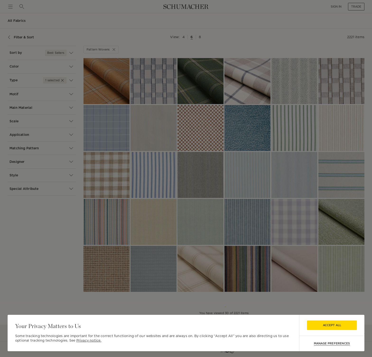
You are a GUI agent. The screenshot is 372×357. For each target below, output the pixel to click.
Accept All (332, 325)
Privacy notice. (88, 340)
